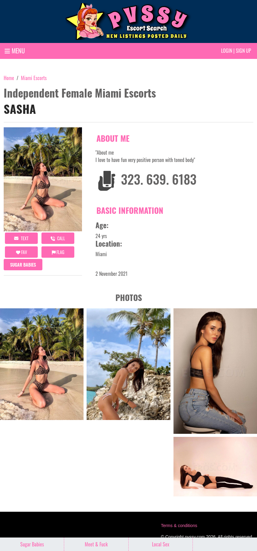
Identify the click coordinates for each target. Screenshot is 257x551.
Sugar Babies (23, 264)
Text (21, 238)
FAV (21, 252)
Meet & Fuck (96, 544)
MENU (15, 50)
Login (226, 50)
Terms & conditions (179, 525)
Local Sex (160, 544)
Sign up (243, 50)
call (58, 238)
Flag (58, 252)
